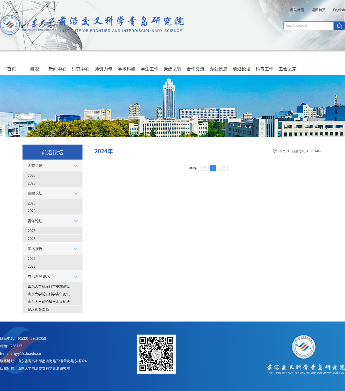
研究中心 (81, 64)
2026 (32, 183)
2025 (32, 175)
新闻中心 (57, 64)
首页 (11, 64)
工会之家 (287, 64)
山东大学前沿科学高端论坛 (49, 286)
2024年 (316, 151)
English (339, 9)
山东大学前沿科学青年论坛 (49, 293)
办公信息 (219, 64)
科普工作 (265, 64)
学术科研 (127, 64)
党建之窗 (173, 64)
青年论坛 (35, 220)
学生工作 (149, 64)
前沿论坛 (241, 64)
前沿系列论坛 (39, 276)
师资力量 (103, 64)
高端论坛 (35, 193)
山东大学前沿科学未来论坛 (49, 301)
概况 (34, 64)
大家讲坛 (35, 165)
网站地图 (297, 9)
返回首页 (319, 9)
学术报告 (35, 248)
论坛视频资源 (38, 309)
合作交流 (195, 64)
